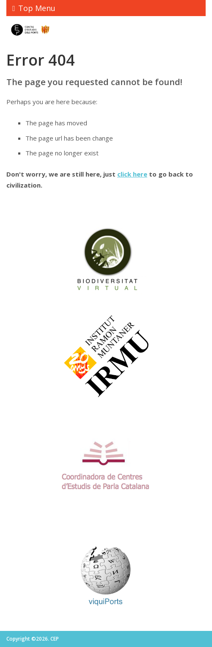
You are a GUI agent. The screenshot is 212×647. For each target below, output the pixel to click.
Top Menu (33, 8)
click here (132, 174)
